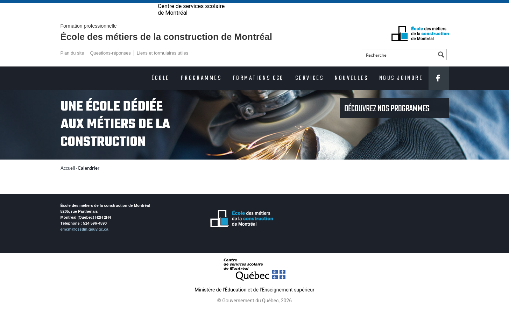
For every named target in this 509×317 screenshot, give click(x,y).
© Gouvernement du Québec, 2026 (254, 312)
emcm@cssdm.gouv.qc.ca (84, 241)
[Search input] (399, 66)
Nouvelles (351, 90)
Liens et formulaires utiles (162, 65)
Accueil (68, 180)
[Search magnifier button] (441, 66)
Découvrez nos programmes (387, 121)
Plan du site (72, 65)
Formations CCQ (258, 90)
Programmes (201, 90)
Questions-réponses (110, 65)
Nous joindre (401, 90)
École (160, 90)
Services (309, 90)
